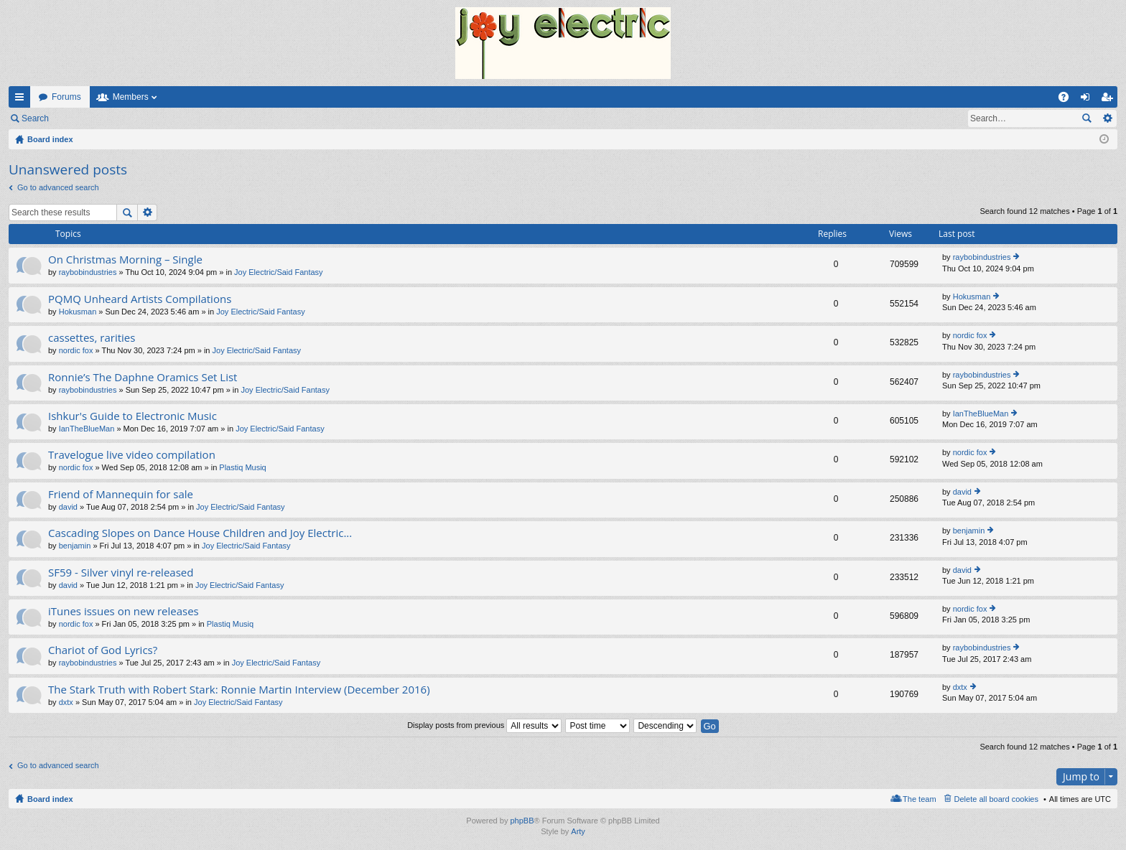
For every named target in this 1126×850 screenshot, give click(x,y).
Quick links (22, 100)
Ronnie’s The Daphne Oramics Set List (142, 377)
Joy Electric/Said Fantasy (278, 272)
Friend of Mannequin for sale (120, 494)
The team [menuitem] (919, 799)
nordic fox (76, 350)
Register (128, 118)
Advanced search (1107, 118)
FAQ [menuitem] (1068, 100)
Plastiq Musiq (242, 467)
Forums (66, 97)
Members (131, 97)
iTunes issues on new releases (123, 611)
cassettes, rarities (91, 338)
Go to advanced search (58, 187)
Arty (578, 831)
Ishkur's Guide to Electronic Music (132, 416)
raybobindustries (88, 272)
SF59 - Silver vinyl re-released (120, 572)
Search (35, 118)
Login (80, 118)
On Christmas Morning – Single (125, 259)
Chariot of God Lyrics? (102, 650)
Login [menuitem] (1088, 100)
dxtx (66, 702)
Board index (50, 799)
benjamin (75, 545)
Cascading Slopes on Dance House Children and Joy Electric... (200, 533)
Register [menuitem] (1109, 100)
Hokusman (78, 311)
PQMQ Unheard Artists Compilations (139, 299)
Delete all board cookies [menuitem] (996, 799)
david (68, 507)
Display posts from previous (484, 725)
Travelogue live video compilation (131, 455)
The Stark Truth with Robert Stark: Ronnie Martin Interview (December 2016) (239, 689)
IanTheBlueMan (87, 428)
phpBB (522, 820)
